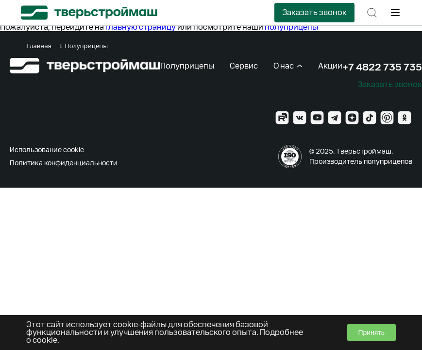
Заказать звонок (314, 12)
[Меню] (395, 12)
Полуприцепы (187, 65)
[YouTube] (317, 117)
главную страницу (140, 27)
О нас (288, 65)
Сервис (244, 65)
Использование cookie (47, 150)
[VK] (299, 117)
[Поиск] (372, 12)
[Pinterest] (387, 117)
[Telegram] (334, 117)
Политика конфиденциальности (64, 163)
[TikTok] (369, 117)
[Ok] (404, 117)
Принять (371, 332)
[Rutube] (282, 117)
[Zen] (352, 117)
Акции (330, 65)
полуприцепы (291, 27)
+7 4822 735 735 (382, 67)
